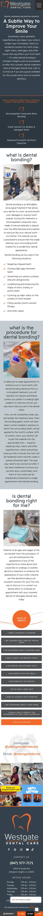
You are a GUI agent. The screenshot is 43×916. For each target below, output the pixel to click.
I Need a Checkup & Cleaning (21, 633)
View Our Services (21, 722)
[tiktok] (33, 850)
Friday (9, 894)
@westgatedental (27, 754)
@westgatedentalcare (21, 747)
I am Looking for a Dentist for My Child (21, 641)
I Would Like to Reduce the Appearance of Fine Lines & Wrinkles (21, 713)
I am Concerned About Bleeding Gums (21, 650)
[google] (15, 849)
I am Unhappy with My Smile (21, 673)
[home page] (15, 5)
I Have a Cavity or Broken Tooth (21, 658)
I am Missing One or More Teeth (21, 666)
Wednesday (12, 888)
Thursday (11, 891)
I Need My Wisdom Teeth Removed (21, 697)
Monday (10, 882)
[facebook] (9, 849)
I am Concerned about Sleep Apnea (22, 705)
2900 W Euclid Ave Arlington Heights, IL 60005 (21, 870)
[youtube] (27, 849)
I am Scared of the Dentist (21, 681)
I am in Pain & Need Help (21, 689)
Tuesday (10, 885)
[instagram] (21, 849)
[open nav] (39, 5)
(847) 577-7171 (21, 863)
